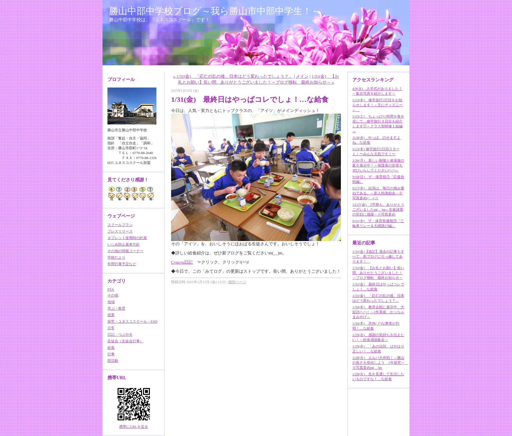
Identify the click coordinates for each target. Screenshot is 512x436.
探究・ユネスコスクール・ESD (132, 321)
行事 (111, 354)
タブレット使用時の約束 (127, 238)
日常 (111, 328)
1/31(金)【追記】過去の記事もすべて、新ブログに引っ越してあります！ (378, 256)
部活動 (112, 361)
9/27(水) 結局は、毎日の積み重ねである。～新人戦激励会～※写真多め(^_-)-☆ (378, 193)
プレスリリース (120, 231)
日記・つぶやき (120, 334)
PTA (110, 289)
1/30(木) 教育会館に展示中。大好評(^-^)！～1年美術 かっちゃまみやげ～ (378, 312)
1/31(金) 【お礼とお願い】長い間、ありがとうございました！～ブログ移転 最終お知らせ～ (378, 273)
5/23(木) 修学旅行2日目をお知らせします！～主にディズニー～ (377, 105)
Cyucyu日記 (182, 262)
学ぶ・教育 (116, 308)
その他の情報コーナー (125, 251)
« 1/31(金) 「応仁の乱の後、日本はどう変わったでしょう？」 (233, 76)
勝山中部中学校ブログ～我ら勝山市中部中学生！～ (215, 11)
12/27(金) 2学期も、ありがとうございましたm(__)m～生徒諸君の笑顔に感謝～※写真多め (378, 209)
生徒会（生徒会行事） (125, 341)
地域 (111, 302)
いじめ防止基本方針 (123, 244)
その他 (112, 295)
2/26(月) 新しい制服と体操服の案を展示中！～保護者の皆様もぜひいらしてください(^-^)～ (378, 165)
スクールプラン (120, 225)
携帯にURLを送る (133, 426)
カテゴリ (116, 281)
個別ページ (237, 282)
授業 (111, 315)
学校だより (116, 257)
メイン (302, 76)
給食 (111, 347)
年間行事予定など (121, 264)
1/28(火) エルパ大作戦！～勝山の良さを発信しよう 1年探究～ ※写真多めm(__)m (380, 362)
